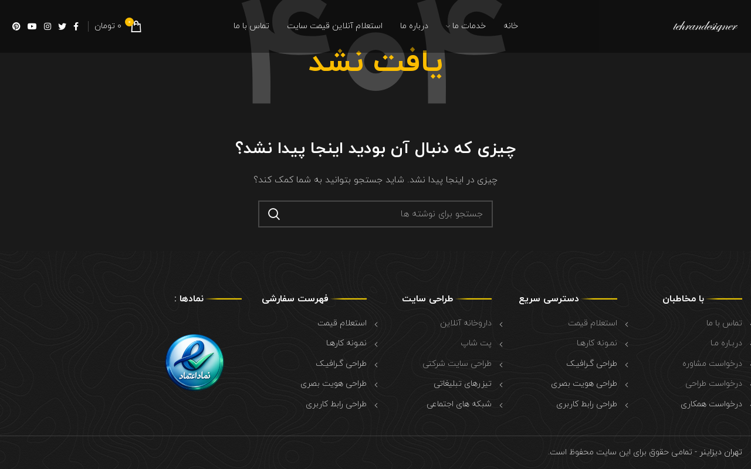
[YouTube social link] (32, 26)
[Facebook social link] (76, 26)
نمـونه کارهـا (597, 343)
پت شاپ (476, 343)
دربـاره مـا (726, 343)
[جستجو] (375, 213)
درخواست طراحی (713, 383)
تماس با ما (724, 323)
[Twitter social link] (62, 26)
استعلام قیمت (592, 323)
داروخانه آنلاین (466, 323)
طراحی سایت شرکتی (457, 363)
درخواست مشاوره (712, 363)
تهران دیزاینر (719, 452)
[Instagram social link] (47, 26)
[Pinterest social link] (16, 26)
